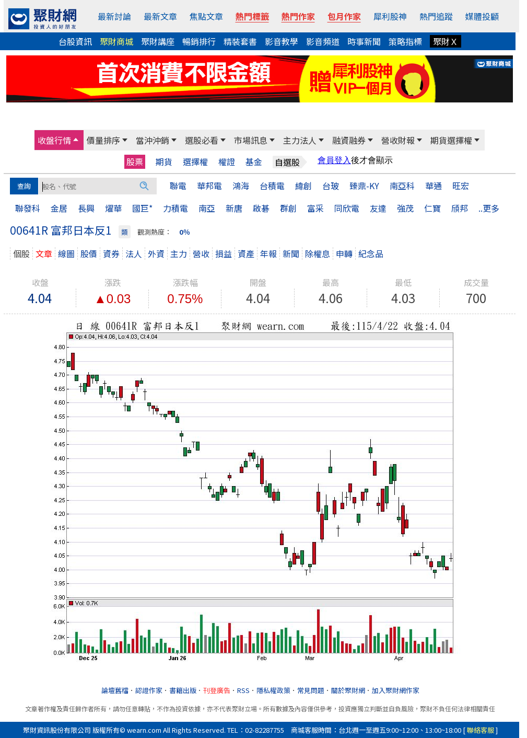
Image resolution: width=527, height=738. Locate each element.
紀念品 (370, 253)
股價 (88, 253)
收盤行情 (54, 140)
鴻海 (240, 185)
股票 (134, 161)
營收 (201, 253)
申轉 (344, 253)
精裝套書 (240, 41)
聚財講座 (157, 41)
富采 (315, 208)
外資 (156, 253)
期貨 (164, 162)
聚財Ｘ (445, 41)
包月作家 (344, 16)
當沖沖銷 (152, 140)
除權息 (317, 253)
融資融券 (349, 140)
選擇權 (195, 162)
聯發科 (27, 208)
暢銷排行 (199, 41)
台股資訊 (75, 41)
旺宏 (460, 185)
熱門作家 (298, 16)
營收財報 (398, 140)
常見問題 (310, 690)
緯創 (303, 185)
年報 (268, 253)
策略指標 (405, 41)
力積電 (175, 208)
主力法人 (300, 140)
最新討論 (114, 16)
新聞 (291, 253)
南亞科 (402, 185)
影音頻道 (322, 41)
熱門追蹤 (436, 16)
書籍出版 (182, 690)
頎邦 (459, 208)
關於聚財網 (348, 690)
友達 (378, 208)
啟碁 (261, 208)
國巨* (142, 208)
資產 (246, 253)
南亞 (206, 208)
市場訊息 (250, 140)
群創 (288, 208)
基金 (253, 162)
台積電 (272, 185)
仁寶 (432, 208)
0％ (184, 232)
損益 (223, 253)
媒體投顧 (482, 16)
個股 (21, 253)
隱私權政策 (273, 690)
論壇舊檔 (114, 690)
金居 (59, 208)
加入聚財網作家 (395, 690)
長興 (86, 208)
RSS (243, 690)
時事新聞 (364, 41)
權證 (226, 162)
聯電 (178, 185)
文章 (44, 253)
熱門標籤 (252, 16)
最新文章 (160, 16)
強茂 (405, 208)
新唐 (234, 208)
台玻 (330, 185)
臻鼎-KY (364, 185)
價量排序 (103, 140)
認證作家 (148, 690)
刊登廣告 (216, 690)
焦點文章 (206, 16)
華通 (433, 185)
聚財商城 (116, 41)
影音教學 (281, 41)
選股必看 (201, 140)
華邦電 (209, 185)
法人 (133, 253)
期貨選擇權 (451, 140)
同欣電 (346, 208)
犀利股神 (390, 16)
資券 (111, 253)
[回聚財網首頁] (42, 18)
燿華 (113, 208)
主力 (178, 253)
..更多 (488, 208)
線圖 (66, 253)
